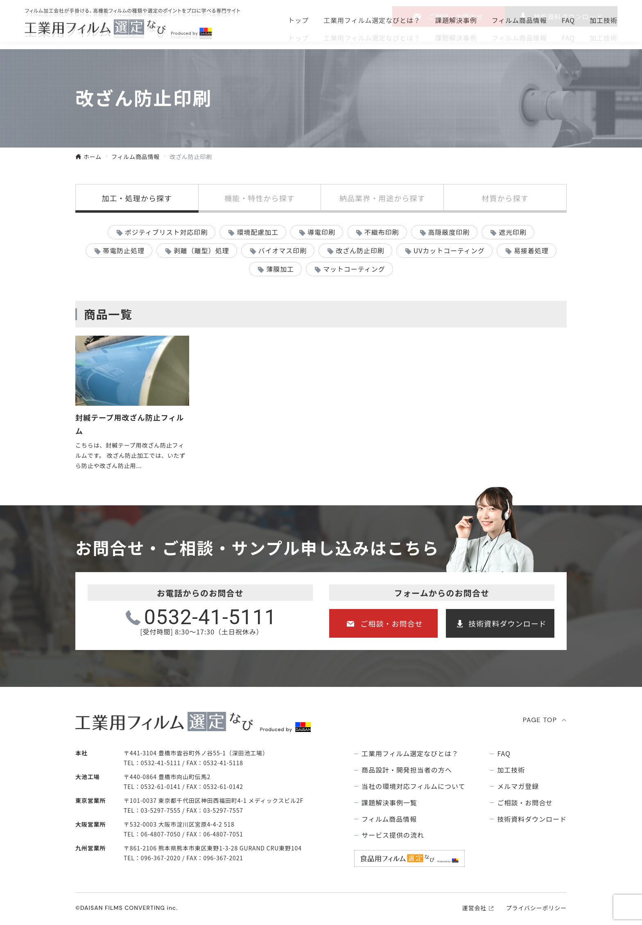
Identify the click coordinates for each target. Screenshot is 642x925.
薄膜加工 (280, 269)
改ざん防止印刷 (360, 250)
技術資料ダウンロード (507, 623)
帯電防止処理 (124, 250)
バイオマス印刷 (282, 250)
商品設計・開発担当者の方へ (407, 770)
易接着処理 (531, 250)
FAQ (568, 38)
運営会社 (474, 908)
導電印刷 (321, 232)
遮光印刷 (513, 232)
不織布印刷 (381, 232)
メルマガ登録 (518, 786)
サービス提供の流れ (393, 835)
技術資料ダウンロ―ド (568, 16)
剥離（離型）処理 (201, 250)
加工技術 (603, 38)
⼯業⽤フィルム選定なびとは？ (371, 38)
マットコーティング (354, 269)
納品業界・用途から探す (382, 198)
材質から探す (505, 198)
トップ (298, 38)
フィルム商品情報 (519, 38)
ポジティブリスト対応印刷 (166, 232)
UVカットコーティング (449, 250)
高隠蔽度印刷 (449, 232)
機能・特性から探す (259, 198)
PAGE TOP (540, 720)
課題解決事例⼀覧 (389, 802)
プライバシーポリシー (536, 908)
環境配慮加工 (257, 232)
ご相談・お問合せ (456, 16)
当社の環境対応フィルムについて (413, 786)
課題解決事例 (456, 38)
